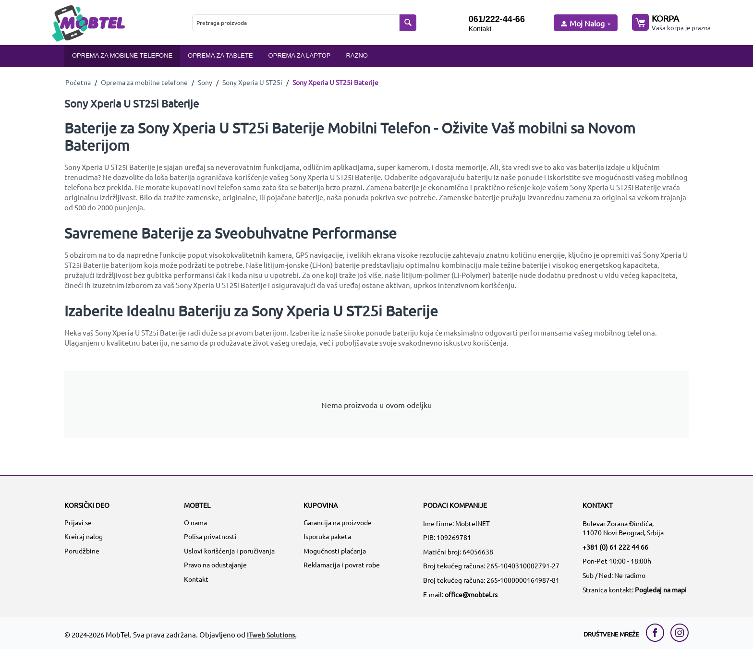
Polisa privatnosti (210, 536)
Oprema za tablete (220, 55)
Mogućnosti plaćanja (335, 550)
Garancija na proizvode (338, 522)
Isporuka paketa (327, 536)
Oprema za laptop (299, 55)
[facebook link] (657, 633)
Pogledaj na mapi (661, 589)
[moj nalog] (585, 24)
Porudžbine (81, 550)
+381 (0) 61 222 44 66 (615, 546)
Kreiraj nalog (83, 536)
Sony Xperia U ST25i (252, 82)
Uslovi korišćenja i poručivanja (229, 550)
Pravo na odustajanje (215, 564)
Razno (357, 55)
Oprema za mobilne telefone (122, 55)
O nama (195, 522)
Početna (78, 82)
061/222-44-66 (497, 19)
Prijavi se (78, 522)
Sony (205, 82)
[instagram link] (679, 633)
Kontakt (480, 29)
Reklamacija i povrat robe (342, 564)
